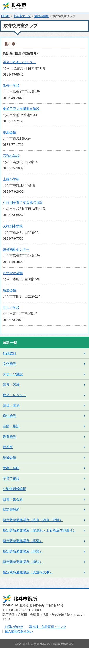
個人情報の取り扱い (19, 631)
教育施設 (9, 436)
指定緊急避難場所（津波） (23, 562)
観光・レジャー (14, 395)
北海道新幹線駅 (14, 489)
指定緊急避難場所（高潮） (23, 541)
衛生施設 (9, 416)
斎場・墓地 (11, 405)
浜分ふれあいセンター (19, 62)
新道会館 (9, 290)
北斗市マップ (22, 16)
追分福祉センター (16, 249)
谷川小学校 (11, 308)
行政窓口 (9, 353)
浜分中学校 (11, 85)
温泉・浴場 (11, 384)
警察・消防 (11, 468)
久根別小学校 (13, 226)
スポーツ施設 (13, 374)
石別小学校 (11, 156)
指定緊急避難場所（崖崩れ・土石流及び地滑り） (39, 530)
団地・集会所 (13, 499)
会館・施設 (11, 426)
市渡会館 (9, 132)
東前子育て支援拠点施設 (21, 109)
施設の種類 (41, 16)
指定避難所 (11, 509)
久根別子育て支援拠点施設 (23, 203)
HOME (5, 16)
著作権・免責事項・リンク (47, 627)
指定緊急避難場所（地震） (23, 551)
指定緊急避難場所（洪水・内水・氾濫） (33, 520)
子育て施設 (11, 478)
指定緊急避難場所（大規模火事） (28, 572)
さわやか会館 (13, 273)
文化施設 (9, 364)
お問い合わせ (14, 627)
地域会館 (9, 457)
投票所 (8, 447)
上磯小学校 (11, 179)
